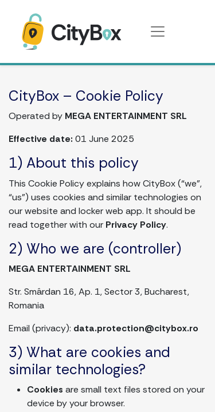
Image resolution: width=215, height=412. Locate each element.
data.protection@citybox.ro (135, 328)
